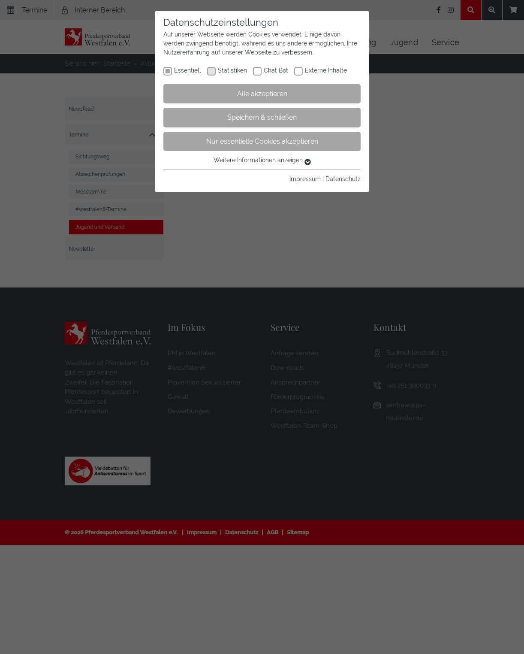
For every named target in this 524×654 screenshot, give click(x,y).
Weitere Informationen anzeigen (262, 160)
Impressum (305, 179)
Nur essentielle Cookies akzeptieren (262, 141)
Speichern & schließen (262, 117)
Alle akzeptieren (262, 94)
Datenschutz (343, 179)
